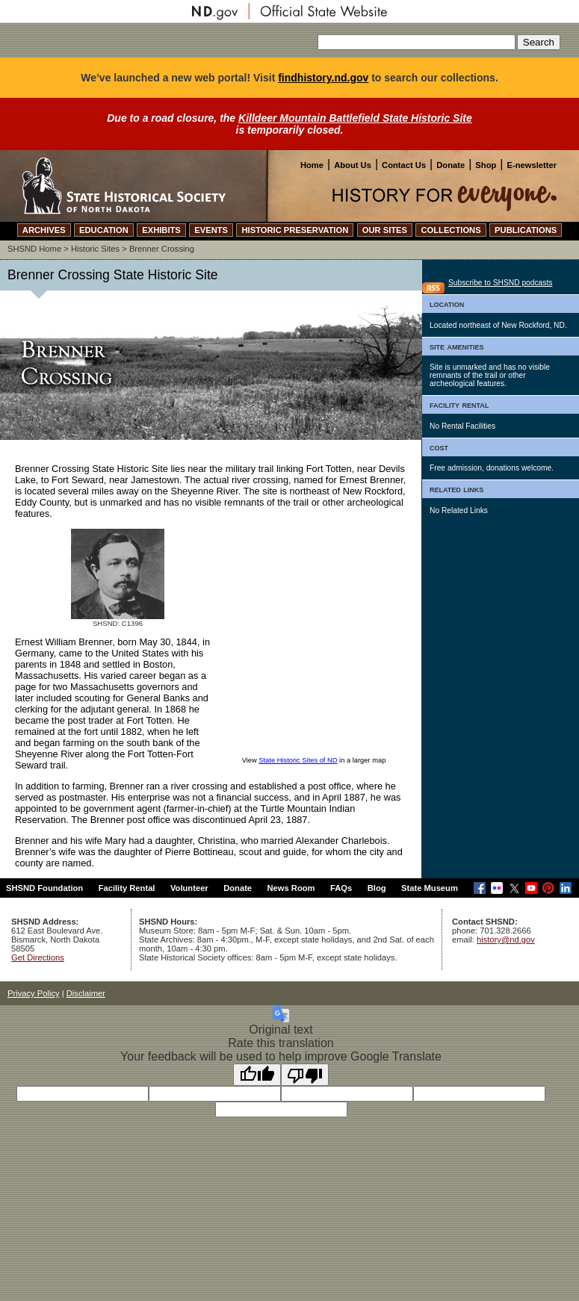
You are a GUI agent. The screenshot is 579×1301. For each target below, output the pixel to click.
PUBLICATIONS (526, 230)
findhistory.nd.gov (323, 78)
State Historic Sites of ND (297, 760)
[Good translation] (257, 1075)
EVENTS (211, 230)
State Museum (429, 888)
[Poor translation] (305, 1075)
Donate (450, 165)
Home (311, 165)
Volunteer (189, 888)
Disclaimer (85, 993)
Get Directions (37, 957)
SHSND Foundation (44, 888)
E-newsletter (532, 165)
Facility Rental (127, 888)
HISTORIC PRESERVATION (294, 230)
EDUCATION (104, 230)
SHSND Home (34, 248)
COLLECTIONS (450, 230)
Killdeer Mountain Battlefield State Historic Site (355, 118)
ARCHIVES (44, 230)
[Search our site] (416, 42)
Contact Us (404, 165)
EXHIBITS (161, 230)
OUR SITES (384, 230)
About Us (352, 165)
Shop (485, 165)
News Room (291, 888)
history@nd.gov (506, 939)
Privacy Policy (33, 993)
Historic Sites (95, 248)
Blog (377, 888)
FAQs (341, 888)
